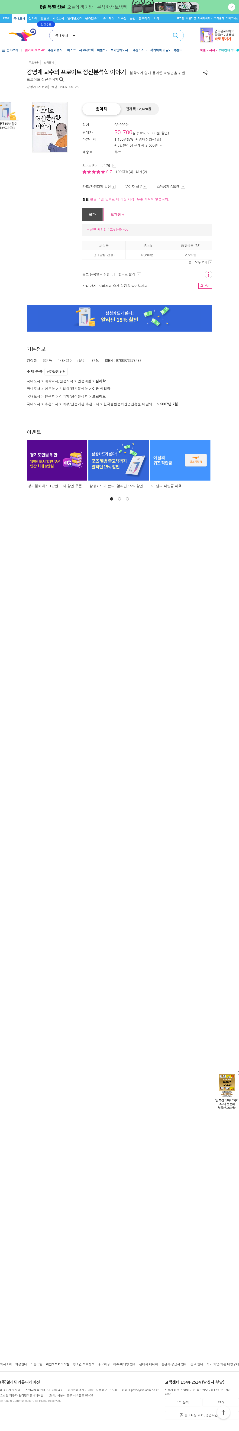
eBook (147, 245)
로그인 (180, 18)
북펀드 (177, 50)
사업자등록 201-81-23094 (43, 1390)
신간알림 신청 (56, 371)
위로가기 (223, 1413)
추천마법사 (55, 50)
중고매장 (108, 18)
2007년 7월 (169, 403)
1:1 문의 (183, 1402)
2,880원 (190, 254)
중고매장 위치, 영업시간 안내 (204, 1415)
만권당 (44, 18)
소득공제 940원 (170, 186)
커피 (156, 18)
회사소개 (6, 1364)
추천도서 (139, 50)
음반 (132, 18)
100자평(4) (124, 171)
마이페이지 (204, 18)
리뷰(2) (141, 171)
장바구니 (232, 18)
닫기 (232, 7)
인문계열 (84, 380)
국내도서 (19, 18)
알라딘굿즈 (74, 18)
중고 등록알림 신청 (98, 274)
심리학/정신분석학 (73, 388)
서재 (212, 50)
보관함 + (117, 214)
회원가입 (191, 18)
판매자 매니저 (148, 1364)
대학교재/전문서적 (59, 380)
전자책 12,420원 (138, 109)
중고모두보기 (200, 262)
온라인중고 (92, 18)
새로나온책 (86, 50)
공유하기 (205, 73)
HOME (6, 18)
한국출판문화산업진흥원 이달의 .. (129, 403)
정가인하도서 (119, 50)
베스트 (71, 50)
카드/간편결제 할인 (99, 186)
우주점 (122, 18)
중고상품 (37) (190, 245)
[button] (111, 499)
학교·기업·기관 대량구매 (223, 1364)
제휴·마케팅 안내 (124, 1364)
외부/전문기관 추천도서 (81, 403)
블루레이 (144, 18)
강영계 (31, 86)
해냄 (55, 86)
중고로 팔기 (129, 274)
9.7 (109, 171)
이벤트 (101, 50)
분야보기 (12, 50)
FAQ (221, 1402)
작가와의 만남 (159, 50)
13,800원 (147, 254)
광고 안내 (196, 1364)
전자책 (33, 18)
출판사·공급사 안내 (174, 1364)
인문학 (50, 388)
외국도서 (58, 18)
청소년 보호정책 (83, 1364)
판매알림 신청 (103, 254)
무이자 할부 (136, 186)
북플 (203, 50)
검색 (176, 35)
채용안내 (21, 1364)
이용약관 (36, 1364)
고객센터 (219, 18)
